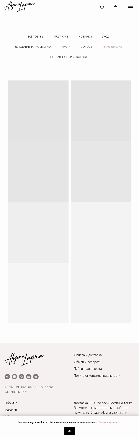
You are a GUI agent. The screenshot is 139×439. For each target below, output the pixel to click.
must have (61, 36)
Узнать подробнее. (109, 422)
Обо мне (11, 403)
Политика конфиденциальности (97, 375)
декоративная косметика (33, 47)
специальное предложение (68, 57)
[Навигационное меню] (130, 7)
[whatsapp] (14, 376)
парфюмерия (112, 47)
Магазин (11, 410)
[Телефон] (21, 376)
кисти (66, 47)
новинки (85, 36)
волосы (86, 47)
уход (105, 36)
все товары (36, 36)
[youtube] (36, 376)
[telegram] (7, 376)
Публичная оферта (88, 369)
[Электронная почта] (28, 376)
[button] (102, 7)
